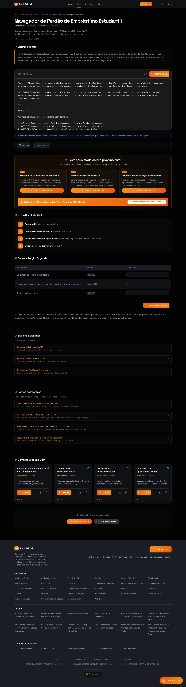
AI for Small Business (23, 649)
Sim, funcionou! (79, 521)
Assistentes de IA (48, 578)
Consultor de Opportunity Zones (147, 470)
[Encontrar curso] (171, 680)
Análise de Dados (21, 578)
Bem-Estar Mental (75, 578)
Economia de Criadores (104, 583)
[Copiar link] (145, 74)
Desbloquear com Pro (42, 190)
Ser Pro (146, 4)
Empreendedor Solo (156, 583)
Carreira (98, 578)
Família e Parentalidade (24, 588)
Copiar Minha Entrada (156, 305)
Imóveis (124, 588)
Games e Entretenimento (78, 588)
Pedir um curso (160, 549)
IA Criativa (99, 588)
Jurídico (17, 594)
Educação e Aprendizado (132, 583)
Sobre (91, 557)
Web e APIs (99, 599)
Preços (101, 4)
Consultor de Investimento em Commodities (106, 471)
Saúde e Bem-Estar (156, 594)
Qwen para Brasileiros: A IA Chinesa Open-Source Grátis (132, 628)
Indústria (151, 588)
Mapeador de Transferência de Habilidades (40, 175)
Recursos (90, 4)
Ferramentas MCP (48, 588)
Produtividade (100, 594)
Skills (79, 4)
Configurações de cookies (161, 557)
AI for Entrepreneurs (103, 649)
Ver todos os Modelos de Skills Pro (147, 202)
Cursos (70, 4)
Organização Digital (76, 594)
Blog (98, 557)
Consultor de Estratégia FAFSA (66, 470)
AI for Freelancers (128, 649)
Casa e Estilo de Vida (130, 578)
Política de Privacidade (122, 557)
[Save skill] (24, 145)
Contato (106, 557)
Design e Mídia (20, 583)
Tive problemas (106, 521)
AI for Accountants (76, 649)
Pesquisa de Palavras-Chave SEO (86, 175)
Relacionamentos (128, 594)
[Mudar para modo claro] (162, 4)
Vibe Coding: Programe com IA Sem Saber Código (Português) (25, 628)
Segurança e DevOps (23, 599)
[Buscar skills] (155, 4)
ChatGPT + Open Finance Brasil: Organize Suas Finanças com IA (158, 616)
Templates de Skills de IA (30, 15)
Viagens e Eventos (75, 599)
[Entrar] (169, 4)
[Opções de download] (40, 492)
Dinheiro (45, 15)
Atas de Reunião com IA (78, 613)
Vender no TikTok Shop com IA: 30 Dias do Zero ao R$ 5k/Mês (79, 628)
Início (16, 15)
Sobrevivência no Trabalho (52, 599)
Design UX (45, 583)
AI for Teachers (47, 649)
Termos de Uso (140, 557)
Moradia (44, 594)
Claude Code (153, 578)
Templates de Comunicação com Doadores (141, 175)
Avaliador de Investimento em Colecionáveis (31, 470)
